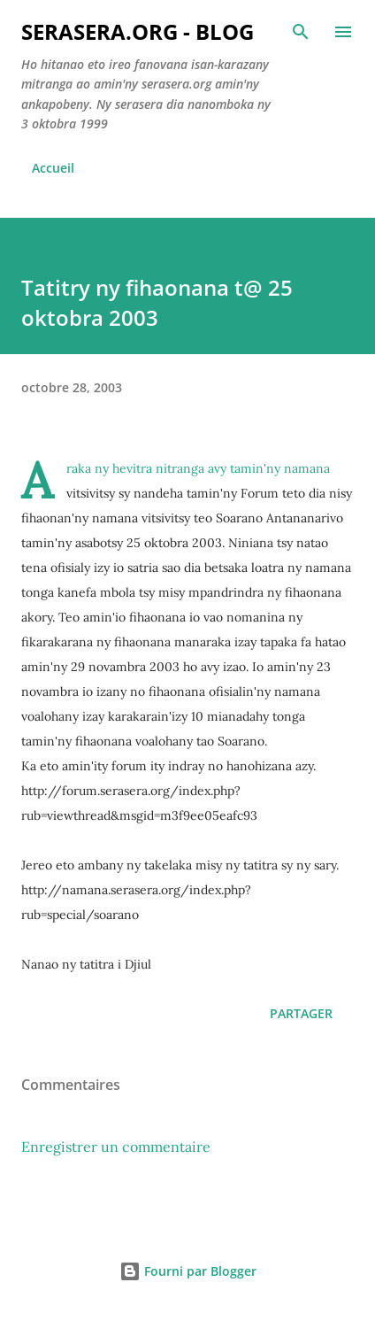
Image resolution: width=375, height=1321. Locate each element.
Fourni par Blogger (187, 1271)
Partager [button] (301, 1013)
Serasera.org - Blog (137, 31)
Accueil (53, 167)
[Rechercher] (300, 31)
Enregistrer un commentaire (115, 1146)
